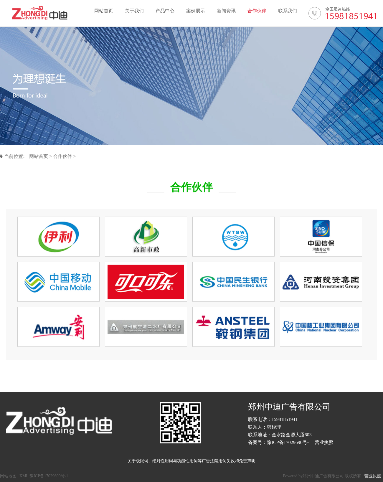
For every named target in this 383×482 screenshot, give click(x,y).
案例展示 (195, 10)
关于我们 (134, 10)
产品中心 (165, 10)
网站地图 (8, 476)
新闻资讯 (226, 10)
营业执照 (324, 442)
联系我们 (287, 10)
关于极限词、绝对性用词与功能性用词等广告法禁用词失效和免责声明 (191, 461)
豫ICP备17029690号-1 (289, 442)
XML (24, 476)
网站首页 (103, 10)
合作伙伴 (256, 10)
